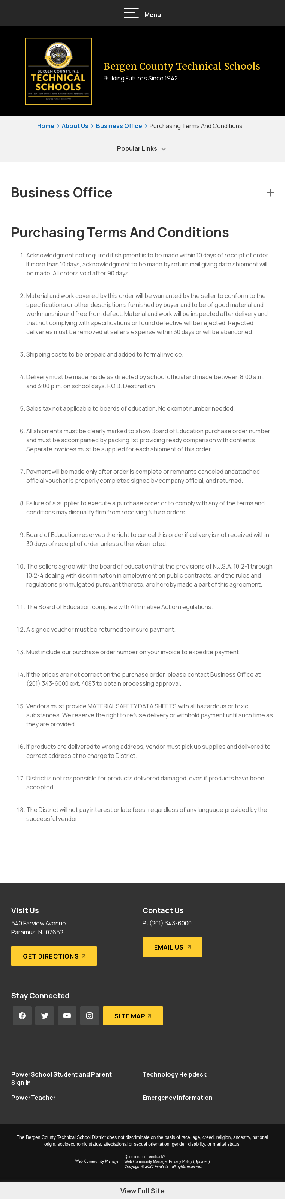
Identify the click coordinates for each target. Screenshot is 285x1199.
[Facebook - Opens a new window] (22, 1015)
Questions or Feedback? (144, 1157)
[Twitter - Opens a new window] (44, 1015)
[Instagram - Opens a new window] (89, 1015)
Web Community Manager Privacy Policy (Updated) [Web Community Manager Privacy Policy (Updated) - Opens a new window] (167, 1162)
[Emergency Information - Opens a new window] (177, 1097)
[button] (142, 13)
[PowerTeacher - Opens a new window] (33, 1097)
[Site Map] (133, 1015)
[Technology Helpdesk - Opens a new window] (174, 1074)
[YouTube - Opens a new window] (67, 1015)
